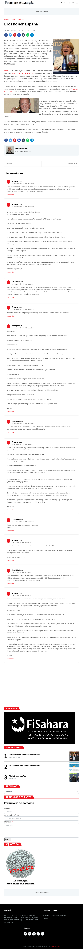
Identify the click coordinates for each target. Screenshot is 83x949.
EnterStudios (55, 946)
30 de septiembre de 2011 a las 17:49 (23, 522)
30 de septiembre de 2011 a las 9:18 (23, 423)
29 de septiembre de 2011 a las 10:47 (23, 309)
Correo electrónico (12, 815)
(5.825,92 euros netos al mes (22, 73)
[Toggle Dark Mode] (69, 2)
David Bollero (17, 282)
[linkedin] (42, 934)
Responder (10, 195)
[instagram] (34, 934)
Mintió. (7, 71)
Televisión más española (17, 776)
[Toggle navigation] (77, 2)
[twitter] (61, 2)
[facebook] (65, 2)
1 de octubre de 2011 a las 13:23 (21, 543)
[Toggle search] (73, 3)
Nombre (7, 808)
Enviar (7, 839)
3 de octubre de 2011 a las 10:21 (21, 572)
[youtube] (38, 934)
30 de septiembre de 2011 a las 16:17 (23, 444)
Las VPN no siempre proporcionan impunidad (24, 765)
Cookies (45, 918)
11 (35, 30)
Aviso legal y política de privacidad (55, 915)
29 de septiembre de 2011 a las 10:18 (23, 284)
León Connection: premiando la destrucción (24, 755)
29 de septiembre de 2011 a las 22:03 (23, 328)
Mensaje (8, 822)
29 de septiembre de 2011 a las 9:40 (23, 207)
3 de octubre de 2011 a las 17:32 (21, 595)
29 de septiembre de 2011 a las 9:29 (23, 183)
